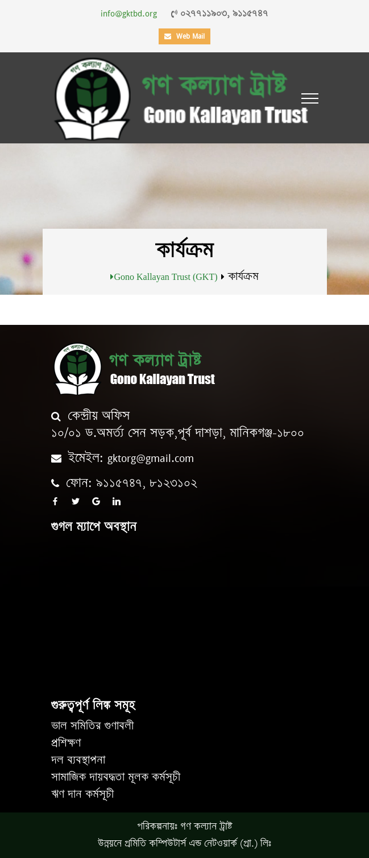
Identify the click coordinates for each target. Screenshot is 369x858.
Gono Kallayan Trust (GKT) (165, 276)
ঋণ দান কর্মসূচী (82, 794)
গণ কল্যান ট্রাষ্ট (206, 827)
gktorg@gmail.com (150, 458)
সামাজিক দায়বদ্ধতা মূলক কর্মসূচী (115, 777)
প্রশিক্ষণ (66, 743)
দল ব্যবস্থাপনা (78, 760)
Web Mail (184, 36)
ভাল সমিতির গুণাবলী (92, 726)
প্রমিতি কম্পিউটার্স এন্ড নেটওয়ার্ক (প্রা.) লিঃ (198, 844)
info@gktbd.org (129, 13)
